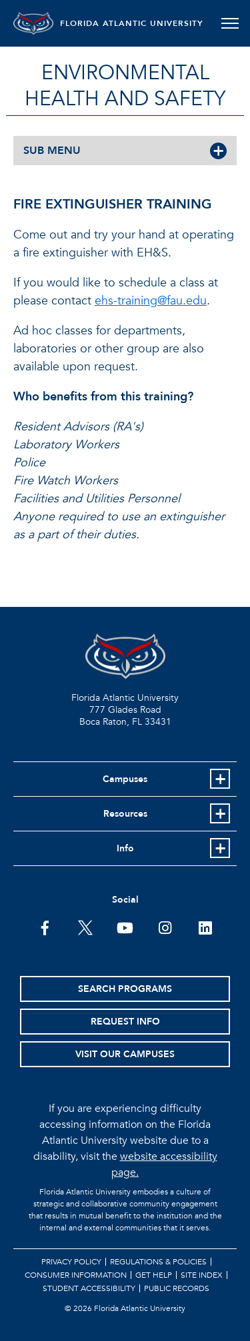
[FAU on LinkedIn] (205, 926)
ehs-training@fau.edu (151, 300)
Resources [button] (125, 813)
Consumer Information (76, 1275)
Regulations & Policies (158, 1261)
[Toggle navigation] (229, 23)
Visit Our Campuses (125, 1054)
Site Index (202, 1275)
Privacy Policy (71, 1261)
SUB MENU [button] (52, 150)
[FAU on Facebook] (45, 926)
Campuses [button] (125, 779)
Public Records (176, 1288)
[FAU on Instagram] (165, 926)
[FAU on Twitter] (85, 926)
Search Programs (125, 989)
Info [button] (125, 848)
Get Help (153, 1275)
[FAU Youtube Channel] (125, 926)
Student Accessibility (89, 1288)
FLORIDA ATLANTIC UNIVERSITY (131, 23)
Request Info (125, 1021)
